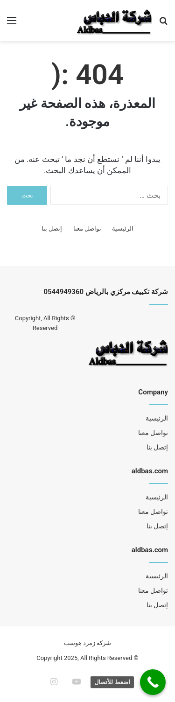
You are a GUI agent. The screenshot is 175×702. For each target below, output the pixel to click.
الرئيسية (122, 228)
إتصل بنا (52, 228)
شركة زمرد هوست (87, 642)
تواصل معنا (87, 228)
